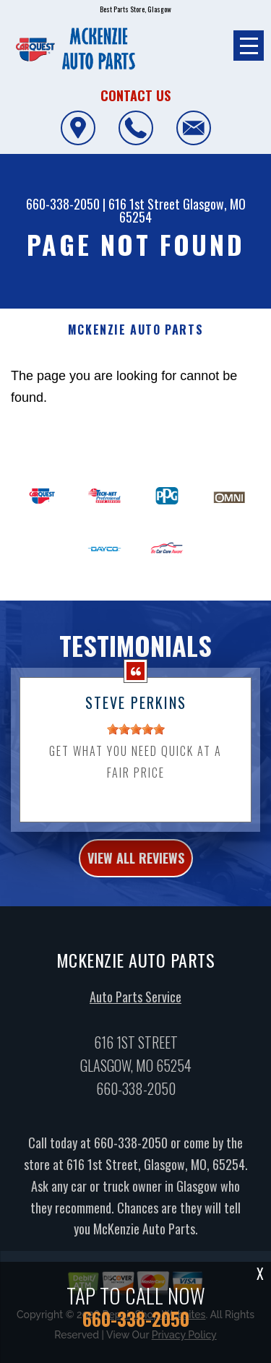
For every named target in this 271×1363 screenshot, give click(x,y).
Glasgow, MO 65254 (182, 210)
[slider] (136, 743)
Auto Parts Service (135, 1011)
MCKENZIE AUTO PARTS (135, 330)
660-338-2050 (63, 203)
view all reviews (135, 872)
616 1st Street (144, 203)
